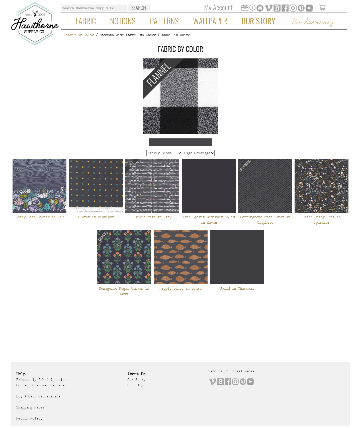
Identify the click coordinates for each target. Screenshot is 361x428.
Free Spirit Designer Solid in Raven (209, 219)
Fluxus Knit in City (152, 217)
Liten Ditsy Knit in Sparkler (322, 219)
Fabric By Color (79, 35)
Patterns (164, 22)
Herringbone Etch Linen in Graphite (265, 219)
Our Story (258, 22)
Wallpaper (210, 22)
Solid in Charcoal (237, 288)
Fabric (85, 22)
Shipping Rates (30, 407)
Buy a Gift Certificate (38, 396)
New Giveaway (312, 22)
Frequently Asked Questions (42, 379)
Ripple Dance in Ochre (180, 288)
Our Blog (135, 385)
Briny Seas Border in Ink (40, 217)
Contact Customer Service (40, 385)
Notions (123, 22)
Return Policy (29, 418)
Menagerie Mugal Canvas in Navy (124, 291)
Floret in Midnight (96, 217)
